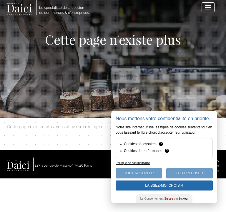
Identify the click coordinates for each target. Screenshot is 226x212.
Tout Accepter (139, 173)
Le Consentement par (164, 198)
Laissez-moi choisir (164, 185)
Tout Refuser (189, 173)
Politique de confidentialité (133, 163)
